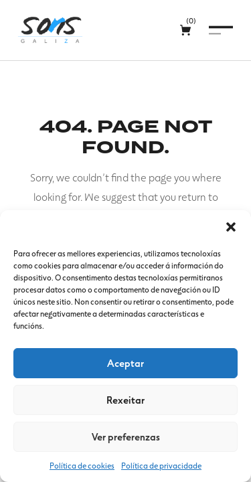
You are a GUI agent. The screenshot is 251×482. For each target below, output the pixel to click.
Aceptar (125, 362)
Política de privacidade (161, 465)
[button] (231, 227)
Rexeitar (125, 399)
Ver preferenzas (126, 436)
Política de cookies (82, 465)
